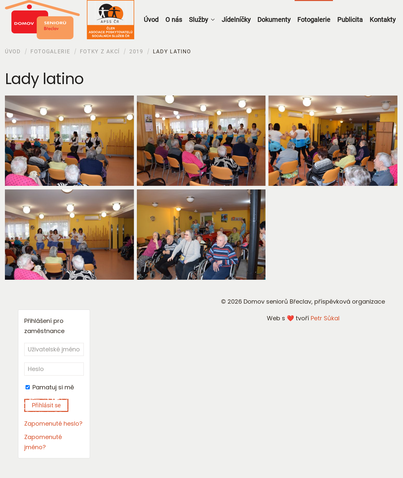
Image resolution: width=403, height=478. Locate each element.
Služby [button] (202, 20)
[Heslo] (54, 369)
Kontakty (382, 20)
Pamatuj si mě (50, 387)
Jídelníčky (236, 20)
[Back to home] (69, 19)
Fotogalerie (313, 20)
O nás (173, 20)
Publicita (350, 20)
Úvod (151, 20)
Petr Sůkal (325, 318)
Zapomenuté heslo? (53, 423)
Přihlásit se (46, 405)
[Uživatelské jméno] (54, 349)
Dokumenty (273, 20)
